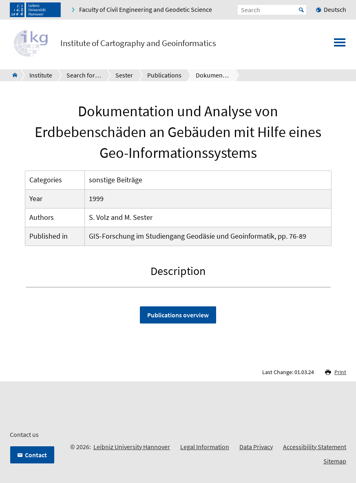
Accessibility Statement (314, 447)
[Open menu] (339, 45)
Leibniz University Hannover (131, 447)
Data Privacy (256, 447)
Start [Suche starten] (301, 10)
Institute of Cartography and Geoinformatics (138, 43)
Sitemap (334, 461)
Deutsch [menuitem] (335, 9)
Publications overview (178, 315)
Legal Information (204, 447)
